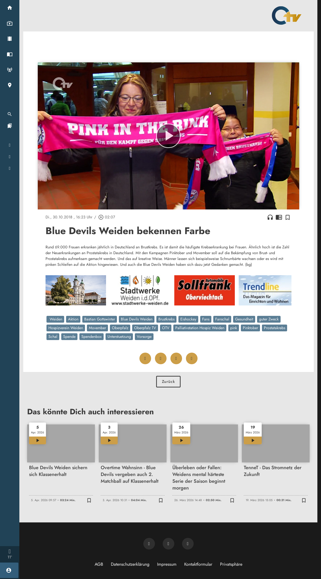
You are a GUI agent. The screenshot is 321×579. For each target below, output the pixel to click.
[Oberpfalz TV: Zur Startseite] (287, 15)
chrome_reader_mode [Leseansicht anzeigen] (278, 217)
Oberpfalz (120, 328)
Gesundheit (244, 319)
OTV (165, 328)
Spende (69, 336)
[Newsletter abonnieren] (149, 543)
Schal (52, 336)
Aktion (73, 319)
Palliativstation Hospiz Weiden (199, 328)
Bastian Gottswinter (99, 319)
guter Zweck (269, 319)
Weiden (55, 319)
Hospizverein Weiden (65, 328)
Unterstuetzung (119, 336)
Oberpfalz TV (145, 328)
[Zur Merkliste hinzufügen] (287, 217)
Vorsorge (144, 336)
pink (233, 328)
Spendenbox (91, 336)
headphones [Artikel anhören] (270, 217)
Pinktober (250, 328)
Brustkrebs (166, 319)
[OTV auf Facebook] (168, 543)
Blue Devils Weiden (137, 319)
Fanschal (222, 319)
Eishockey (188, 319)
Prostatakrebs (274, 328)
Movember (97, 328)
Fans (205, 319)
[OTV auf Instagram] (188, 543)
